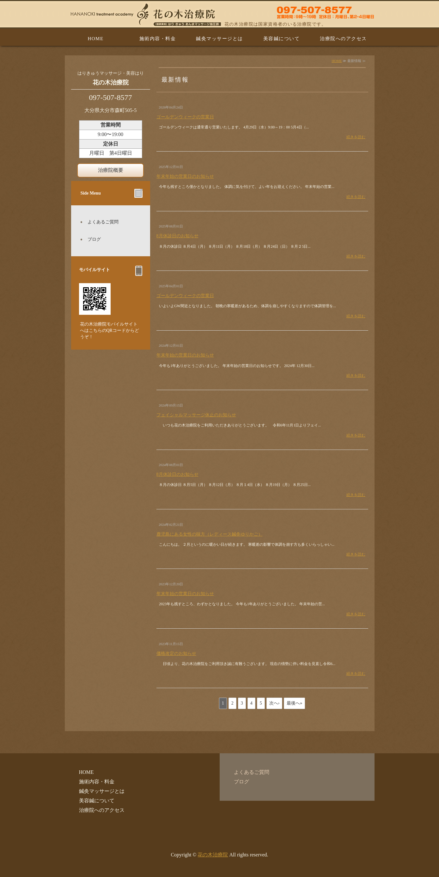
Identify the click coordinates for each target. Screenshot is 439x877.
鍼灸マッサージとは (219, 38)
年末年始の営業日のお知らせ (185, 176)
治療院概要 (110, 170)
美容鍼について (281, 38)
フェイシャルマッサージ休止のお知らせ (196, 415)
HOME (95, 38)
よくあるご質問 (103, 222)
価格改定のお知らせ (176, 653)
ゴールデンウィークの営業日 (185, 117)
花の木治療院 (213, 854)
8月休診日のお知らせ (177, 235)
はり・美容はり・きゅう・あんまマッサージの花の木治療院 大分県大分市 (220, 14)
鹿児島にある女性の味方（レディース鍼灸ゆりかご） (209, 534)
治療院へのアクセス (343, 38)
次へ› (274, 703)
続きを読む (355, 137)
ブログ (94, 239)
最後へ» (294, 703)
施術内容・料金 (157, 38)
